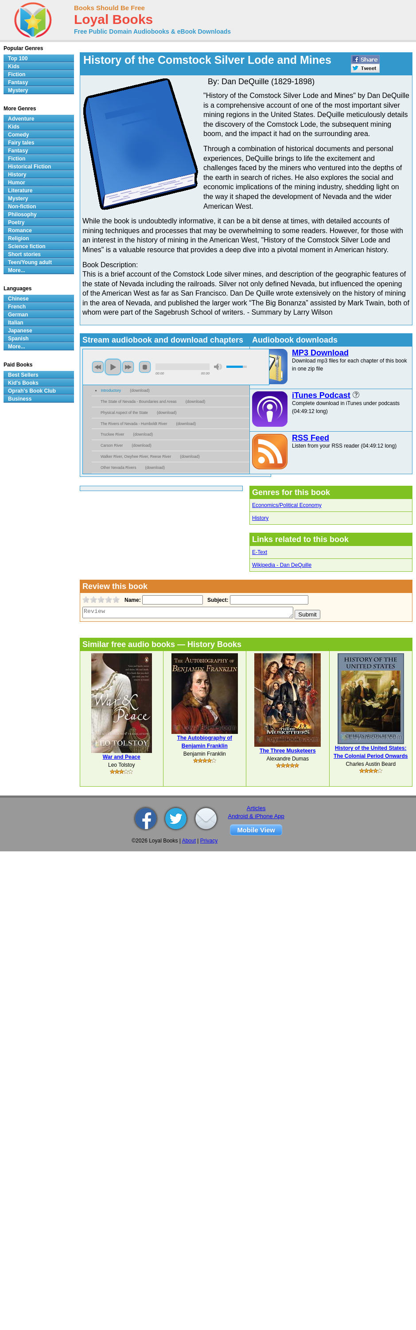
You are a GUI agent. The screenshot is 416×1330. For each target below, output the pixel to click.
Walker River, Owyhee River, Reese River (136, 456)
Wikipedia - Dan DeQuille (281, 565)
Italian (15, 323)
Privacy (209, 841)
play (113, 367)
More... (16, 270)
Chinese (18, 299)
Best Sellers (23, 375)
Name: (131, 600)
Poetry (16, 222)
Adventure (21, 119)
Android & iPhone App (256, 816)
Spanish (18, 338)
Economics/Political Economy (287, 505)
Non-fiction (22, 206)
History (260, 518)
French (17, 307)
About (189, 841)
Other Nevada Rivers (118, 467)
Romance (20, 230)
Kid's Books (23, 383)
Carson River (112, 445)
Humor (16, 182)
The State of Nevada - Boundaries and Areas (139, 401)
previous (98, 367)
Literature (20, 190)
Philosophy (22, 214)
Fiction (16, 74)
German (18, 315)
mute (218, 366)
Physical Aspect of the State (124, 412)
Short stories (24, 254)
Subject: (216, 600)
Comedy (18, 135)
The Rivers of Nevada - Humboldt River (134, 423)
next (128, 367)
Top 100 (17, 58)
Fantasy (18, 82)
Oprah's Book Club (32, 391)
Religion (18, 238)
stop (145, 367)
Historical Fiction (29, 167)
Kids (13, 66)
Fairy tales (21, 143)
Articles (256, 808)
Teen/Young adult (30, 262)
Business (19, 399)
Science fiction (27, 246)
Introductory (111, 390)
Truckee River (112, 434)
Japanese (20, 331)
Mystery (18, 90)
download (139, 390)
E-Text (259, 552)
